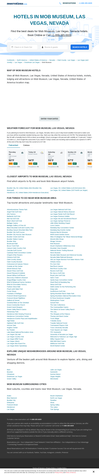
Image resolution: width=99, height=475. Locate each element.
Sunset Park (54, 303)
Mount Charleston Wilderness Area (62, 246)
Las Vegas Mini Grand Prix (16, 343)
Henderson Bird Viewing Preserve (19, 314)
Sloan (52, 402)
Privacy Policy (59, 472)
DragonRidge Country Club (16, 280)
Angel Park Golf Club (14, 212)
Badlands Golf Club (13, 216)
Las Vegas (18, 62)
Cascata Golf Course (14, 250)
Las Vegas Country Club (15, 337)
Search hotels (79, 47)
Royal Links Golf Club (57, 275)
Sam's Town (54, 278)
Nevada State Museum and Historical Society (66, 255)
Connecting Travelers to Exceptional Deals (23, 444)
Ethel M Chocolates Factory (17, 284)
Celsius (26, 145)
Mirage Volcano (55, 241)
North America (22, 60)
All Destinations (31, 448)
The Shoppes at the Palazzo (60, 314)
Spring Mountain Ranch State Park (62, 293)
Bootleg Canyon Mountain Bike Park (19, 230)
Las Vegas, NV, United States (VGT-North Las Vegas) (68, 190)
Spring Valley (54, 405)
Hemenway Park (12, 312)
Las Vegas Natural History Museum (62, 212)
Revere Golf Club (56, 271)
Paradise (53, 400)
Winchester (54, 379)
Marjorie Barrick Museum (59, 232)
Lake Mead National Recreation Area (20, 332)
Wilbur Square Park (57, 339)
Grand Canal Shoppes (14, 307)
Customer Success (56, 448)
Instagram (50, 452)
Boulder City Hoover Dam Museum (19, 234)
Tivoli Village (54, 318)
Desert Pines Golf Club (15, 271)
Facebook (30, 452)
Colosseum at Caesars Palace (17, 264)
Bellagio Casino (12, 223)
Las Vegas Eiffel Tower (15, 339)
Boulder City (11, 400)
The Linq (53, 312)
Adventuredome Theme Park (17, 209)
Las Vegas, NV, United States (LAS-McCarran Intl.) (67, 188)
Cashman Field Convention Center (19, 253)
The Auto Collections (57, 305)
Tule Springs (54, 409)
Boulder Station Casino (15, 239)
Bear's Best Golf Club (14, 221)
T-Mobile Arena (55, 321)
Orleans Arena (55, 262)
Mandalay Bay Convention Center (62, 228)
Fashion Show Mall (13, 287)
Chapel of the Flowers (14, 255)
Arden (9, 396)
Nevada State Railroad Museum (61, 257)
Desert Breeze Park (14, 268)
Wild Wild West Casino (58, 341)
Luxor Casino (55, 225)
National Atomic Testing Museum (61, 250)
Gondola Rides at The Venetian (18, 303)
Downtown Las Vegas (32, 62)
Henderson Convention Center (18, 316)
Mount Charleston (56, 396)
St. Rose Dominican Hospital (60, 298)
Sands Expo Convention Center (61, 280)
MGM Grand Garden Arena (59, 234)
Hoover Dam (11, 325)
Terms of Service (71, 472)
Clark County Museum (14, 262)
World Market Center (57, 346)
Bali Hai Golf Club (13, 218)
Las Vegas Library (13, 341)
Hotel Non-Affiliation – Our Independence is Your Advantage (67, 442)
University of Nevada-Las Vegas (61, 334)
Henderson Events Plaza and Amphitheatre (22, 318)
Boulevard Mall (12, 243)
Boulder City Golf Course (16, 232)
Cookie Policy (61, 468)
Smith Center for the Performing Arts (63, 287)
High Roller (11, 321)
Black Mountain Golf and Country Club (20, 228)
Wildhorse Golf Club (57, 343)
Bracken (10, 372)
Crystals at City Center (15, 266)
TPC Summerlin (55, 332)
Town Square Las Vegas (58, 330)
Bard (8, 370)
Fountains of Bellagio (14, 293)
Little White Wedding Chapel (60, 223)
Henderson (11, 407)
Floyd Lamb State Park (15, 289)
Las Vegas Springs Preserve (60, 221)
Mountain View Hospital (58, 248)
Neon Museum (55, 253)
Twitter (36, 452)
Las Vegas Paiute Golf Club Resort (62, 214)
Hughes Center (12, 327)
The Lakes (54, 407)
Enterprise (10, 402)
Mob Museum (55, 243)
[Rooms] (54, 47)
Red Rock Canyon (56, 266)
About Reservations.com (15, 448)
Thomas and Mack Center (59, 316)
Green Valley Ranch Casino (16, 309)
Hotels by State (43, 448)
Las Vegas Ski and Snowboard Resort (63, 218)
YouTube (43, 452)
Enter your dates (49, 119)
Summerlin (54, 372)
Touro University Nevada (59, 327)
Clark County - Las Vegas (66, 60)
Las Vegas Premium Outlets (60, 216)
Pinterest (65, 452)
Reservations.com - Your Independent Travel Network (26, 442)
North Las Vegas (56, 398)
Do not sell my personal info (74, 448)
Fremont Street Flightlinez (16, 298)
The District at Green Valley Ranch (62, 309)
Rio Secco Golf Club (57, 273)
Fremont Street (12, 405)
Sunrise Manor (55, 374)
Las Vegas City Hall (13, 334)
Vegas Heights (55, 376)
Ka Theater (11, 330)
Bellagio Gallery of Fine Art (16, 225)
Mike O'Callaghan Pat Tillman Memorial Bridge (66, 237)
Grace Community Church (16, 305)
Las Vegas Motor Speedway (17, 346)
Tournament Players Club (59, 325)
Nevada (52, 60)
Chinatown (10, 374)
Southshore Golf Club (57, 291)
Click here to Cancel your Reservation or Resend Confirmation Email (31, 436)
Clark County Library (14, 259)
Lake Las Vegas (56, 370)
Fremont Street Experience (16, 296)
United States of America (38, 60)
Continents (11, 60)
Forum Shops (11, 291)
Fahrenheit (13, 145)
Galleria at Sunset (13, 300)
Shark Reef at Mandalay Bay (60, 282)
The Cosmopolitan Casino (59, 307)
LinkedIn (58, 452)
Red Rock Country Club (58, 268)
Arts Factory (11, 214)
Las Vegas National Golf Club (60, 209)
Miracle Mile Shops (57, 239)
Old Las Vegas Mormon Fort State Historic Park (67, 259)
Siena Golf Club (55, 284)
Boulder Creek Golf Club (15, 237)
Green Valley (11, 379)
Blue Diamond (12, 398)
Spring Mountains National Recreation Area (65, 296)
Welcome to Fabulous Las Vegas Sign (63, 337)
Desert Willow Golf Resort (16, 275)
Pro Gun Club (55, 264)
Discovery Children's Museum (17, 278)
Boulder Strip (11, 241)
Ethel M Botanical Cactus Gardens (19, 282)
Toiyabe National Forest (58, 323)
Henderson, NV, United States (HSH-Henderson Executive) (28, 192)
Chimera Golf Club (13, 257)
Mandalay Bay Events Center (60, 230)
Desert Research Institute (16, 273)
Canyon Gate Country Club (16, 248)
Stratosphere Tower (57, 300)
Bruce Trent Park (13, 246)
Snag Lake (54, 289)
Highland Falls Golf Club (15, 323)
